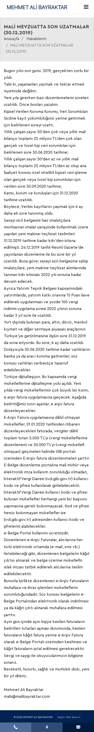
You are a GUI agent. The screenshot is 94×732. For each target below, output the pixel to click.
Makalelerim (36, 39)
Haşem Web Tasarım (68, 717)
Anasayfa (11, 39)
